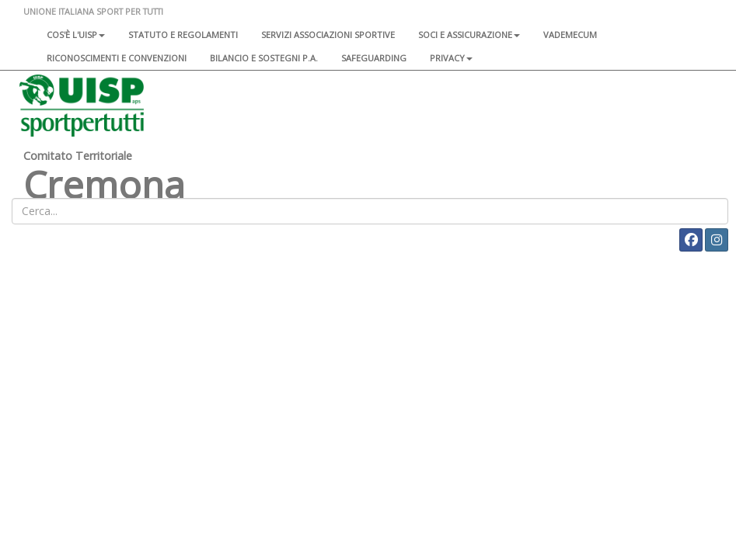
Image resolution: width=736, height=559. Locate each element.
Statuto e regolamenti (183, 34)
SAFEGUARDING (373, 58)
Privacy (451, 58)
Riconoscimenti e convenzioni (117, 58)
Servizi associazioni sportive (328, 34)
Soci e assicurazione (469, 34)
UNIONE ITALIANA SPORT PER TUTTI (93, 11)
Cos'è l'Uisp (76, 34)
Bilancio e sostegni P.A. (264, 58)
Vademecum (570, 34)
